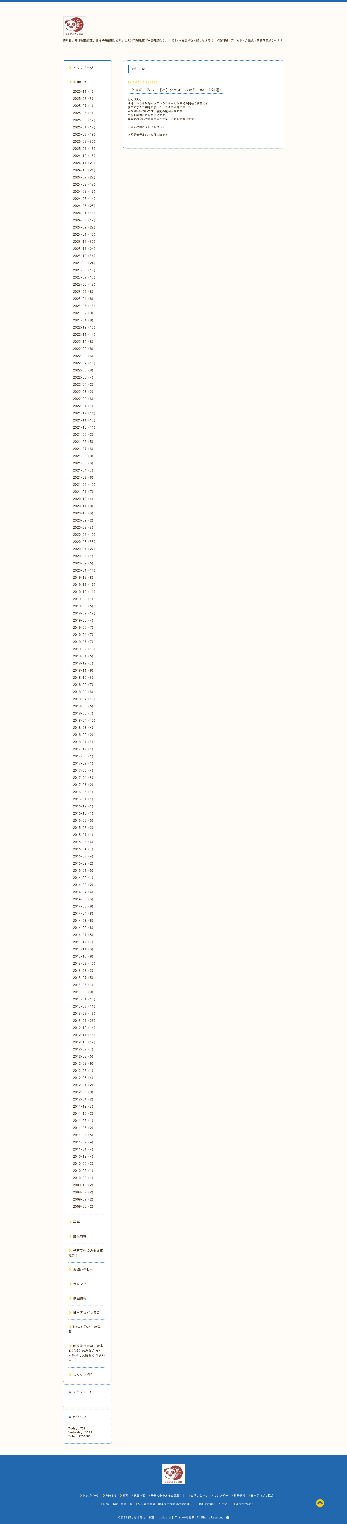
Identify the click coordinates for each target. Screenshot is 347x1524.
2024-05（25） (85, 205)
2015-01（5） (84, 870)
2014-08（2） (84, 884)
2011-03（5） (84, 1135)
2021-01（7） (84, 491)
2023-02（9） (84, 313)
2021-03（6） (84, 477)
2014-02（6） (84, 927)
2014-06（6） (84, 899)
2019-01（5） (84, 656)
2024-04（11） (85, 213)
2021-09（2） (84, 434)
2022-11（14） (85, 334)
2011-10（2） (84, 1113)
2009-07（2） (84, 1199)
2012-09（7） (84, 1049)
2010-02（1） (84, 1177)
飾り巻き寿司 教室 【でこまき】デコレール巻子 (161, 1517)
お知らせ (78, 82)
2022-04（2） (84, 384)
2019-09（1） (84, 598)
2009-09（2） (84, 1192)
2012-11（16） (85, 1034)
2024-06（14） (85, 198)
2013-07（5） (84, 977)
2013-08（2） (84, 970)
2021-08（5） (84, 441)
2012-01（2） (84, 1099)
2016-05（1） (84, 791)
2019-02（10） (85, 648)
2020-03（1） (84, 556)
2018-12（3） (84, 663)
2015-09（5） (84, 820)
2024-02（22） (85, 227)
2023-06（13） (85, 284)
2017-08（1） (84, 756)
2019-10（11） (85, 591)
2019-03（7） (84, 641)
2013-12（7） (84, 942)
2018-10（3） (84, 677)
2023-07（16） (85, 277)
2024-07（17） (85, 191)
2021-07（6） (84, 448)
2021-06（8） (84, 456)
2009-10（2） (84, 1185)
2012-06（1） (84, 1070)
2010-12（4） (84, 1156)
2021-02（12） (85, 484)
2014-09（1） (84, 877)
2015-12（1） (84, 806)
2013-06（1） (84, 984)
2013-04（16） (85, 999)
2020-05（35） (85, 541)
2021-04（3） (84, 470)
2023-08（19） (85, 270)
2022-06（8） (84, 370)
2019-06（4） (84, 620)
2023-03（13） (85, 305)
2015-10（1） (84, 813)
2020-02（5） (84, 563)
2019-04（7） (84, 634)
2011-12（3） (84, 1106)
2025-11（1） (84, 91)
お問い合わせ (81, 1269)
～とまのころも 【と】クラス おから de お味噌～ (175, 89)
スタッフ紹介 (81, 1374)
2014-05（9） (84, 906)
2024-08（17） (85, 184)
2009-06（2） (84, 1206)
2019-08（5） (84, 606)
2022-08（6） (84, 355)
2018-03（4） (84, 727)
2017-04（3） (84, 777)
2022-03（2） (84, 391)
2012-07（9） (84, 1063)
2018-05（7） (84, 713)
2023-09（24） (85, 263)
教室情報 (78, 1298)
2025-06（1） (84, 112)
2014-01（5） (84, 934)
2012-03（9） (84, 1092)
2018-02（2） (84, 734)
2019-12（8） (84, 577)
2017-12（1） (84, 749)
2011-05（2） (84, 1127)
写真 (74, 1221)
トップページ (81, 67)
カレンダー (79, 1283)
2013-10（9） (84, 956)
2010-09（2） (84, 1163)
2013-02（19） (85, 1013)
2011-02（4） (84, 1142)
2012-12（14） (85, 1027)
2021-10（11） (85, 427)
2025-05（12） (85, 120)
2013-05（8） (84, 992)
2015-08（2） (84, 827)
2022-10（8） (84, 341)
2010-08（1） (84, 1170)
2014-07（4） (84, 891)
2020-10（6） (84, 513)
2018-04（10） (85, 720)
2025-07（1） (84, 105)
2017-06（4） (84, 770)
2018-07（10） (85, 699)
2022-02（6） (84, 398)
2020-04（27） (85, 548)
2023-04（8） (84, 298)
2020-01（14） (85, 570)
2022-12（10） (85, 327)
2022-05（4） (84, 377)
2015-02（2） (84, 863)
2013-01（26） (85, 1020)
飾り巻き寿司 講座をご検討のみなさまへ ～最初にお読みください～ (86, 1353)
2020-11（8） (84, 506)
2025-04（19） (85, 127)
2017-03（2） (84, 784)
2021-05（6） (84, 463)
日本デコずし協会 (84, 1312)
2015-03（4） (84, 856)
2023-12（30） (85, 241)
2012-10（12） (85, 1042)
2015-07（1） (84, 834)
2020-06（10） (85, 534)
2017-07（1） (84, 763)
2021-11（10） (85, 420)
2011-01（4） (84, 1149)
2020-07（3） (84, 527)
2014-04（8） (84, 913)
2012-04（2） (84, 1084)
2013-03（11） (85, 1006)
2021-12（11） (85, 413)
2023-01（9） (84, 320)
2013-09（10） (85, 963)
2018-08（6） (84, 691)
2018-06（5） (84, 706)
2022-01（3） (84, 405)
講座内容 (78, 1236)
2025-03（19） (85, 134)
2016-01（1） (84, 799)
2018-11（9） (84, 670)
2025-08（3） (84, 98)
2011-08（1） (84, 1120)
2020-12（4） (84, 498)
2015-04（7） (84, 849)
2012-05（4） (84, 1077)
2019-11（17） (85, 584)
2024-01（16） (85, 234)
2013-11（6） (84, 949)
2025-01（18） (85, 148)
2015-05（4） (84, 841)
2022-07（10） (85, 363)
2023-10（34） (85, 255)
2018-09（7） (84, 684)
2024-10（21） (85, 170)
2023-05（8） (84, 291)
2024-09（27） (85, 177)
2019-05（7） (84, 627)
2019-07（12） (85, 613)
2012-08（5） (84, 1056)
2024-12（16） (85, 155)
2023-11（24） (85, 248)
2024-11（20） (85, 162)
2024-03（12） (85, 220)
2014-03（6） (84, 920)
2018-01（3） (84, 741)
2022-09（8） (84, 348)
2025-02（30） (85, 141)
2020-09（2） (84, 520)
